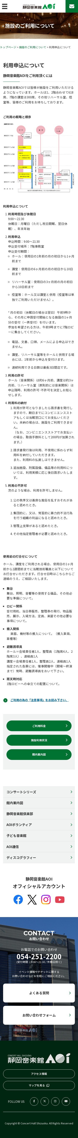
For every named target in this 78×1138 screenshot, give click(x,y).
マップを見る (37, 1085)
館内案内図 (14, 802)
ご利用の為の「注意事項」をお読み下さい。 (41, 700)
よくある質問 (39, 992)
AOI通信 (12, 846)
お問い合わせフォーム (39, 1015)
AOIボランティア (19, 824)
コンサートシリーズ (21, 791)
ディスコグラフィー (21, 857)
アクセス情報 (39, 1074)
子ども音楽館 (16, 835)
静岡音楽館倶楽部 (19, 813)
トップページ (8, 47)
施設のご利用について (32, 47)
